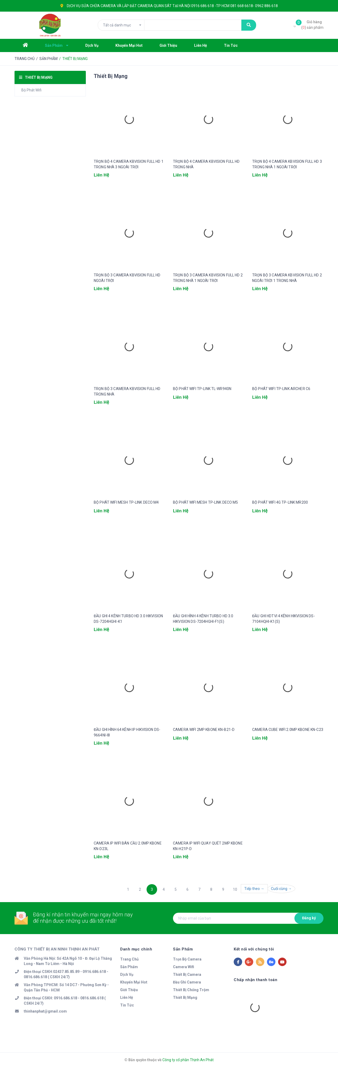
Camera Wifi (183, 967)
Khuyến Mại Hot (133, 982)
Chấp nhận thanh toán (255, 979)
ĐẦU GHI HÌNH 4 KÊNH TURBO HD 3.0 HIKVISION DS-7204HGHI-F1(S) (203, 619)
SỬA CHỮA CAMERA (98, 6)
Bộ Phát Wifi (31, 90)
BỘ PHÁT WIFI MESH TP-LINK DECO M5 (205, 502)
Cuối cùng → (281, 889)
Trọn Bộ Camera (187, 959)
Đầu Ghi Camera (187, 982)
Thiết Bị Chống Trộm (191, 990)
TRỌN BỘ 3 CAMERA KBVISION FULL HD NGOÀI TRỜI (127, 278)
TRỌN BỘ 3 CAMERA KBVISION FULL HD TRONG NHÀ (127, 391)
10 (235, 889)
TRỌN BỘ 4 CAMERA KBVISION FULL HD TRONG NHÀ (206, 164)
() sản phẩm (312, 24)
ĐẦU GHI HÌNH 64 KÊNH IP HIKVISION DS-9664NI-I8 (127, 732)
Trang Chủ (129, 959)
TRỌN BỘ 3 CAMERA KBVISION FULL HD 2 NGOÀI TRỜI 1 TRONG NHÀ (287, 278)
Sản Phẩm (129, 967)
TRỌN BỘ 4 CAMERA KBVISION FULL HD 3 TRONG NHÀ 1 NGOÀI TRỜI (287, 164)
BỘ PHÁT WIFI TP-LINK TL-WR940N (202, 389)
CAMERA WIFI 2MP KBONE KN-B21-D (203, 729)
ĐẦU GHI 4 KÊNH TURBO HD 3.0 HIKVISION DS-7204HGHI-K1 (128, 619)
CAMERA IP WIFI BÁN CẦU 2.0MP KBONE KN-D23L (128, 846)
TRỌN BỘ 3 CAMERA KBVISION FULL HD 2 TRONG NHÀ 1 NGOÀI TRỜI (208, 278)
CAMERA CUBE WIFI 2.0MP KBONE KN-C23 (287, 729)
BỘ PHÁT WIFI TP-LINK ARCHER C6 (281, 389)
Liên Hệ (126, 997)
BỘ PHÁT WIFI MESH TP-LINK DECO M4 (126, 502)
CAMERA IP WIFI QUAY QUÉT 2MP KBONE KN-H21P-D (208, 846)
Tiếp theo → (254, 889)
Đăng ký (309, 918)
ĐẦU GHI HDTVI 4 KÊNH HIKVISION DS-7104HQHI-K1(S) (283, 619)
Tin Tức (127, 1005)
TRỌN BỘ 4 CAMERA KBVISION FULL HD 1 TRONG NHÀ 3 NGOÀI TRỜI (128, 164)
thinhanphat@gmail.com (45, 1011)
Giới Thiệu (129, 990)
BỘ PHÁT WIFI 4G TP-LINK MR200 (280, 502)
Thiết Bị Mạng (185, 997)
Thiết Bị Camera (187, 974)
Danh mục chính (136, 949)
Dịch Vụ (126, 974)
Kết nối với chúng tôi (254, 949)
